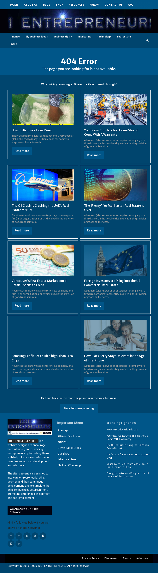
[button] (147, 40)
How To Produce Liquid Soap (32, 130)
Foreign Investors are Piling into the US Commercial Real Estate (112, 283)
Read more (22, 151)
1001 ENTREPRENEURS (52, 565)
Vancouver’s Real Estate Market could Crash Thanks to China (39, 283)
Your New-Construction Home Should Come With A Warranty (111, 132)
